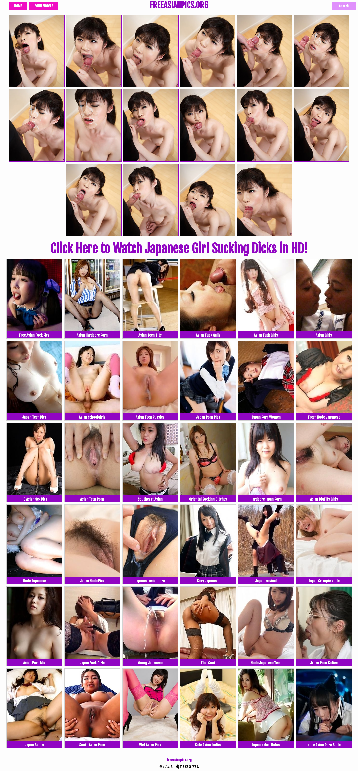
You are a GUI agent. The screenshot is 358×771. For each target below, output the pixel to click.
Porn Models (43, 6)
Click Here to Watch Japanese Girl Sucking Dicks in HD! (179, 248)
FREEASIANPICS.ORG (179, 5)
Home (18, 6)
